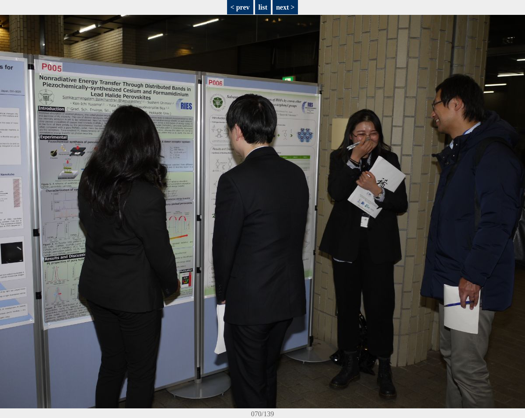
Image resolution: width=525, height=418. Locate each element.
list (263, 7)
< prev (240, 7)
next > (285, 7)
